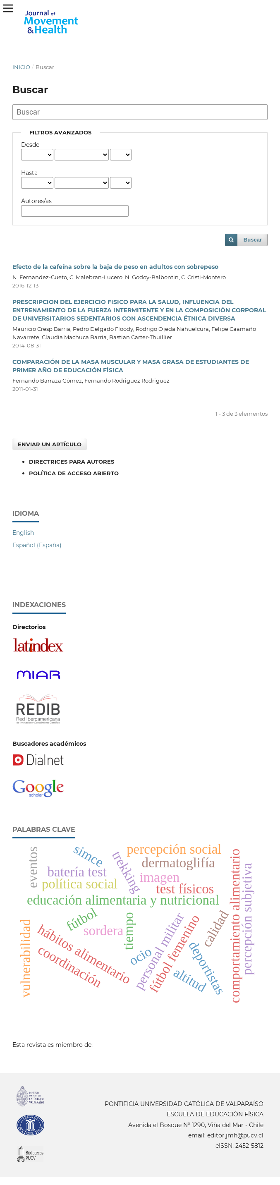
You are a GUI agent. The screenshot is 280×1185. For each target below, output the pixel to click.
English (23, 532)
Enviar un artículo (49, 444)
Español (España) (37, 545)
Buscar (253, 240)
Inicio (21, 67)
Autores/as (36, 201)
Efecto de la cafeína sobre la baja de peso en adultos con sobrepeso (115, 267)
